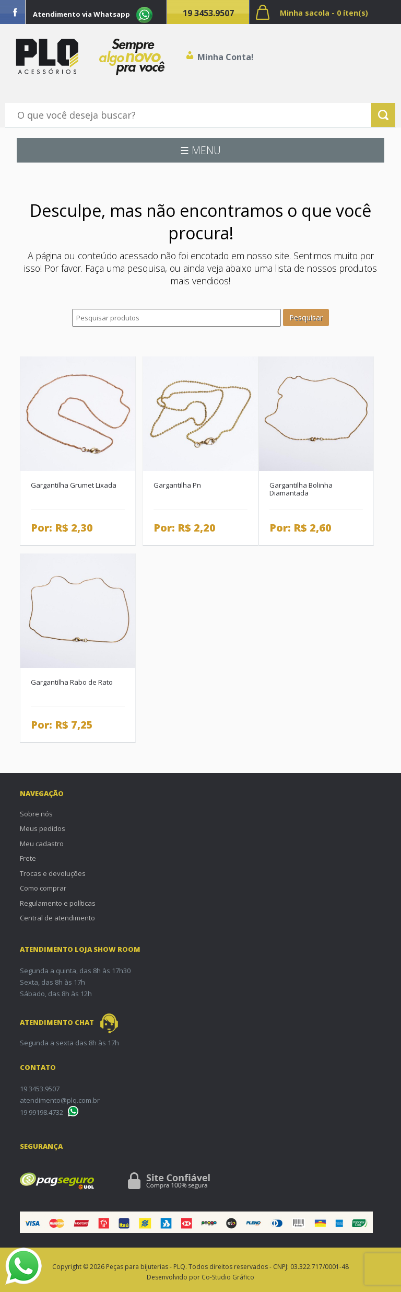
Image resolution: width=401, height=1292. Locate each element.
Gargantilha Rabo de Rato (72, 682)
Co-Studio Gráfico (228, 1277)
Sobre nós (36, 813)
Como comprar (43, 888)
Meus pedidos (42, 828)
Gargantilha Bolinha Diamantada (301, 489)
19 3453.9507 (208, 13)
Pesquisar (306, 317)
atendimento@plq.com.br (60, 1100)
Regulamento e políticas (58, 903)
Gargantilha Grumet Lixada (73, 485)
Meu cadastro (42, 843)
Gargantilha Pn (177, 485)
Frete (28, 858)
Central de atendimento (57, 917)
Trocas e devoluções (53, 873)
